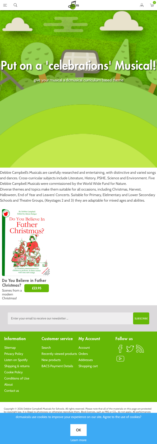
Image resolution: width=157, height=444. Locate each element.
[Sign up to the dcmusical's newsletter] (78, 318)
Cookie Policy (13, 372)
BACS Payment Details (57, 366)
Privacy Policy (13, 354)
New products (51, 360)
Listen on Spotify (16, 360)
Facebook (120, 350)
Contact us (11, 391)
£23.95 (36, 288)
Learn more (78, 144)
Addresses (85, 360)
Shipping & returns (17, 366)
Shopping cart (88, 366)
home (73, 5)
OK (78, 134)
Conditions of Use (16, 378)
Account (84, 348)
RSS (140, 350)
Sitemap (10, 348)
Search (46, 348)
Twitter (130, 350)
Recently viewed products (59, 354)
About (8, 384)
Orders (83, 354)
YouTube (120, 360)
